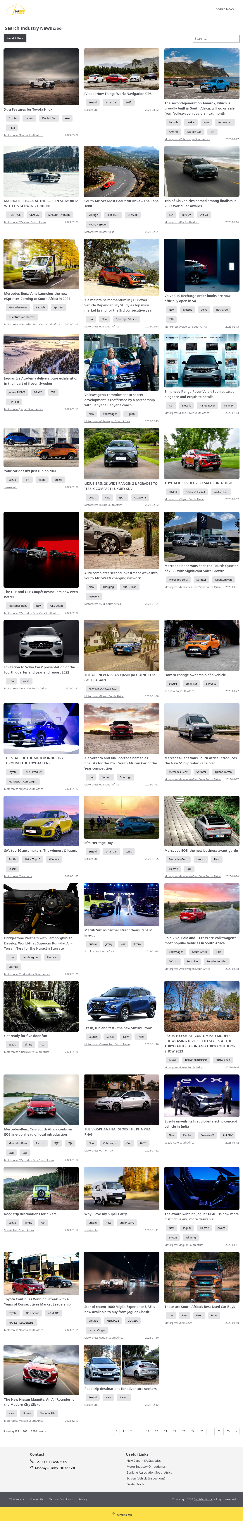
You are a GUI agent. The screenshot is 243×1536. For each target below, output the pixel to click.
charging (108, 587)
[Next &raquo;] (236, 1431)
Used (199, 1315)
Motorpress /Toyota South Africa (23, 135)
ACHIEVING (32, 1313)
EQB (11, 1152)
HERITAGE (15, 214)
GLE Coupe (56, 605)
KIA (171, 214)
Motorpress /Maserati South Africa (25, 222)
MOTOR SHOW (97, 224)
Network (94, 596)
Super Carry (127, 1222)
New (206, 122)
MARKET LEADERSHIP (22, 1322)
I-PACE (38, 392)
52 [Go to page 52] (219, 1431)
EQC (56, 1143)
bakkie (29, 118)
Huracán (52, 957)
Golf (128, 1143)
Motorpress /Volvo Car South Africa (186, 326)
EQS (25, 1152)
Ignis (129, 851)
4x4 (67, 118)
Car (171, 1315)
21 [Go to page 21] (165, 1431)
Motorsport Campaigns (23, 781)
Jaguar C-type (97, 1330)
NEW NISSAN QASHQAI (103, 689)
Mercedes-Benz (18, 307)
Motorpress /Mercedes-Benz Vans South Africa (32, 324)
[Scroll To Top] (121, 1514)
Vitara (42, 479)
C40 (171, 319)
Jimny (109, 944)
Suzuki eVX (207, 1135)
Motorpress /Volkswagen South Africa (187, 139)
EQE (189, 869)
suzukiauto (91, 110)
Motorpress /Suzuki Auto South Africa (27, 1052)
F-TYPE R (14, 402)
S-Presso (211, 683)
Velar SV (229, 405)
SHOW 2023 (223, 1060)
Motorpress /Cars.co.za (18, 876)
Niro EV (186, 214)
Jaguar (187, 1228)
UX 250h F (140, 497)
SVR (53, 392)
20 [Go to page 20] (156, 1431)
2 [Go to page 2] (131, 1431)
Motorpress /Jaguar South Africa (23, 409)
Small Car (111, 102)
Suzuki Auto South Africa (179, 691)
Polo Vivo (192, 961)
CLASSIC (34, 214)
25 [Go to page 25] (201, 1431)
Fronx (137, 944)
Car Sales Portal (203, 1499)
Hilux (12, 127)
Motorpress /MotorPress (99, 232)
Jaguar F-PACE (17, 392)
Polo (218, 952)
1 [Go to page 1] (123, 1431)
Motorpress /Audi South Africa (102, 604)
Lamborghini (30, 957)
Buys (214, 1315)
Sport (122, 497)
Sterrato (13, 966)
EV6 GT (204, 214)
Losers (13, 869)
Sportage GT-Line (126, 319)
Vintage (93, 215)
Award (221, 1228)
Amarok (173, 132)
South (12, 859)
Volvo (204, 309)
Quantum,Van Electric (22, 317)
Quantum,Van (223, 579)
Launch (173, 122)
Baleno (124, 1397)
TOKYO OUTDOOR (196, 1060)
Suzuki (93, 102)
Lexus (92, 497)
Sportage (125, 777)
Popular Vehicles (217, 961)
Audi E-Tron (130, 587)
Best (184, 1315)
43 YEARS (53, 1313)
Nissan (27, 1413)
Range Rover (207, 405)
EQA (70, 1143)
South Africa (199, 952)
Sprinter (58, 307)
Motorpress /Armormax (98, 1150)
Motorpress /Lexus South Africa (103, 505)
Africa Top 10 (32, 859)
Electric (187, 309)
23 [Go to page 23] (183, 1431)
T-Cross (173, 961)
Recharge (222, 309)
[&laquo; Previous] (116, 1431)
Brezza (58, 479)
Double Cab (49, 118)
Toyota (13, 118)
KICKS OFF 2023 (195, 491)
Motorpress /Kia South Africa (182, 222)
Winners (54, 859)
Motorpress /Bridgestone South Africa (27, 974)
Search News (225, 9)
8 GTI (143, 1143)
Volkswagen (225, 122)
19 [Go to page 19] (147, 1431)
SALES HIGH (221, 491)
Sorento (106, 777)
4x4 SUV (227, 1135)
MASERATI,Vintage (59, 214)
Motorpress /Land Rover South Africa (187, 413)
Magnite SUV (47, 1413)
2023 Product (33, 772)
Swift (129, 102)
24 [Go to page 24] (192, 1431)
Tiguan (130, 414)
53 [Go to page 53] (228, 1431)
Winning (191, 1237)
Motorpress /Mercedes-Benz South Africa (29, 1160)
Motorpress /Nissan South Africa (103, 696)
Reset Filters (15, 38)
